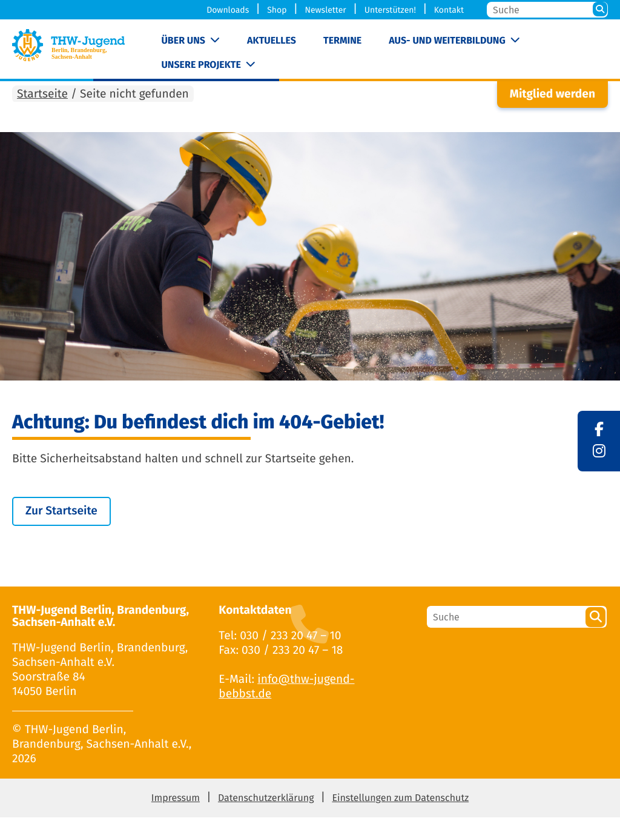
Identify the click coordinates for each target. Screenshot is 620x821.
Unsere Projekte (200, 65)
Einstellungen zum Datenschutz (400, 802)
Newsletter (325, 10)
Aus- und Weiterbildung (447, 41)
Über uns (183, 41)
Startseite (42, 98)
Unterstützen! (390, 10)
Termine (342, 41)
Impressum (175, 802)
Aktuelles (271, 41)
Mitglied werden (552, 98)
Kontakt (449, 10)
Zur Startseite (61, 515)
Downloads (227, 10)
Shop (276, 10)
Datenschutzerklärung (266, 802)
